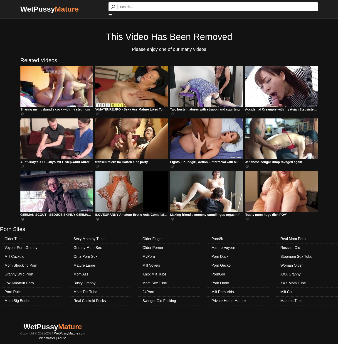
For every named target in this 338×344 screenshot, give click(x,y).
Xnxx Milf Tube (154, 274)
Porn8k (217, 239)
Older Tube (13, 239)
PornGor (218, 274)
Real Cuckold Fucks (90, 301)
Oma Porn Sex (85, 256)
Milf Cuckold (14, 256)
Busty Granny (85, 283)
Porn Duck (219, 256)
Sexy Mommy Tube (89, 239)
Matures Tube (291, 301)
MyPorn (149, 256)
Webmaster (47, 338)
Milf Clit (286, 292)
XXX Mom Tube (293, 283)
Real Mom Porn (293, 239)
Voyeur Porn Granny (21, 248)
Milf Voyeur (151, 265)
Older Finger (153, 239)
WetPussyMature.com (69, 333)
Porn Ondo (220, 283)
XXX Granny (290, 274)
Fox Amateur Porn (19, 283)
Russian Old (290, 248)
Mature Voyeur (223, 248)
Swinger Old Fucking (159, 301)
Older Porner (153, 248)
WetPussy (49, 9)
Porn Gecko (220, 265)
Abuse (62, 338)
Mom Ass (81, 274)
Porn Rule (13, 292)
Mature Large (84, 265)
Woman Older (291, 265)
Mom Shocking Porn (21, 265)
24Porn (148, 292)
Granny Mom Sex (88, 248)
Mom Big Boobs (17, 301)
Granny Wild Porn (19, 274)
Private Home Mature (228, 301)
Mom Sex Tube (155, 283)
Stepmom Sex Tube (296, 256)
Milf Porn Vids (222, 292)
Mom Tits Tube (85, 292)
